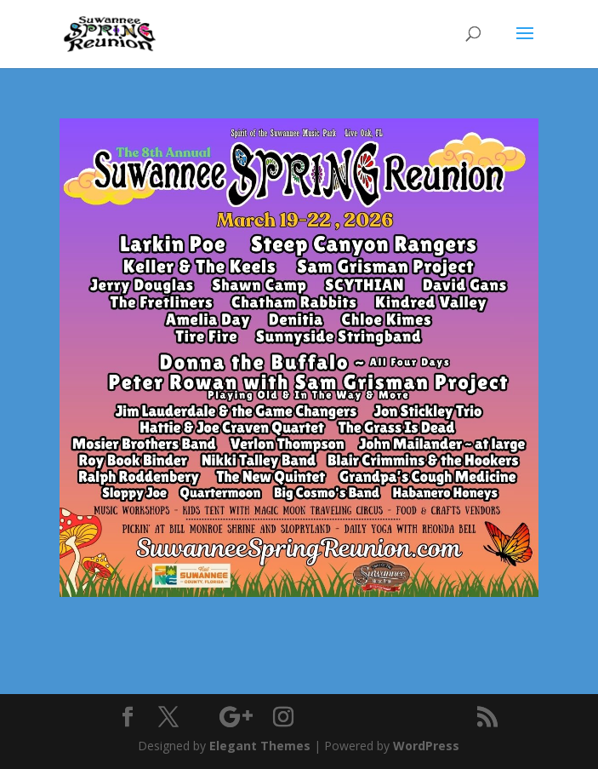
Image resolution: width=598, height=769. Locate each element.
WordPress (426, 745)
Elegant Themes (259, 745)
